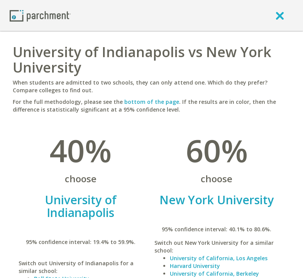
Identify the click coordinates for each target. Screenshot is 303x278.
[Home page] (40, 15)
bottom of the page (151, 101)
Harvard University (195, 266)
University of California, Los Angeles (218, 258)
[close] (280, 15)
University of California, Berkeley (214, 273)
